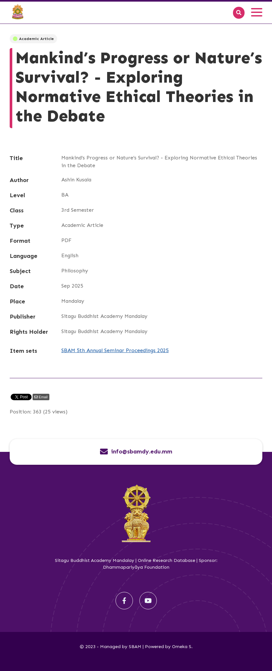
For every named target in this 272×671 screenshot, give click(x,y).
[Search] (239, 13)
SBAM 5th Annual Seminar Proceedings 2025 (115, 350)
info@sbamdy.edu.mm (141, 451)
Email (43, 397)
